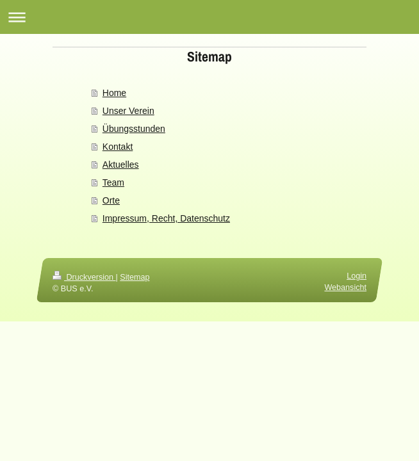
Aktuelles (121, 164)
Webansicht (345, 286)
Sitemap (134, 277)
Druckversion (84, 277)
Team (113, 182)
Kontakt (118, 147)
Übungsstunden (134, 129)
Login (356, 275)
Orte (111, 200)
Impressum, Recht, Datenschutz (166, 218)
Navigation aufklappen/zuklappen (209, 17)
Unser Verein (128, 111)
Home (114, 93)
